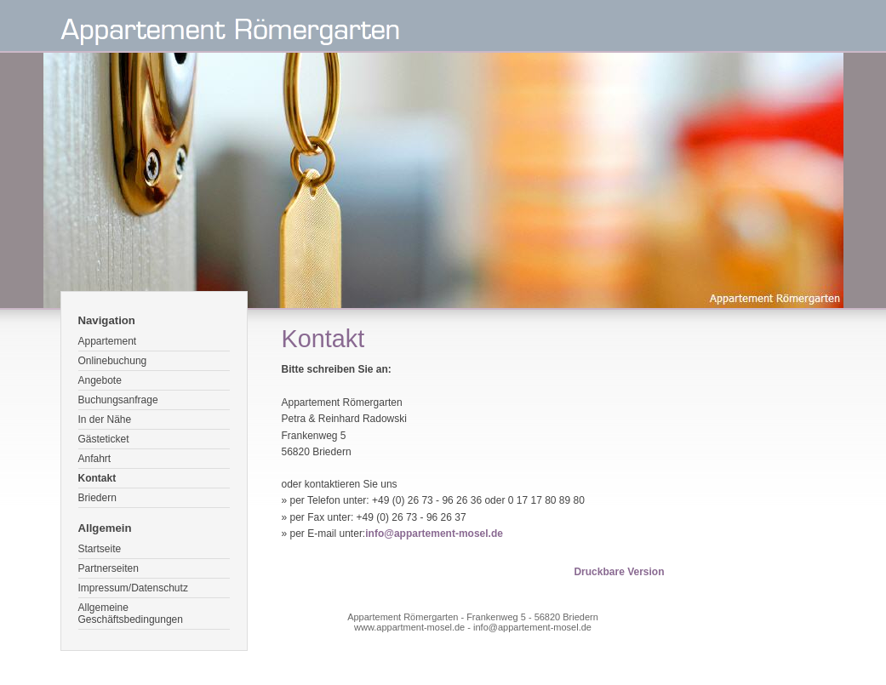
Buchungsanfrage (118, 400)
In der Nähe (105, 419)
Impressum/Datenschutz (133, 588)
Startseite (100, 549)
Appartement (107, 341)
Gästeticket (103, 439)
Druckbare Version (619, 572)
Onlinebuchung (112, 361)
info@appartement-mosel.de (434, 533)
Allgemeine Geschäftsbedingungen (130, 613)
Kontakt (97, 478)
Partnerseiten (108, 568)
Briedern (97, 498)
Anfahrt (94, 459)
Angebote (100, 380)
